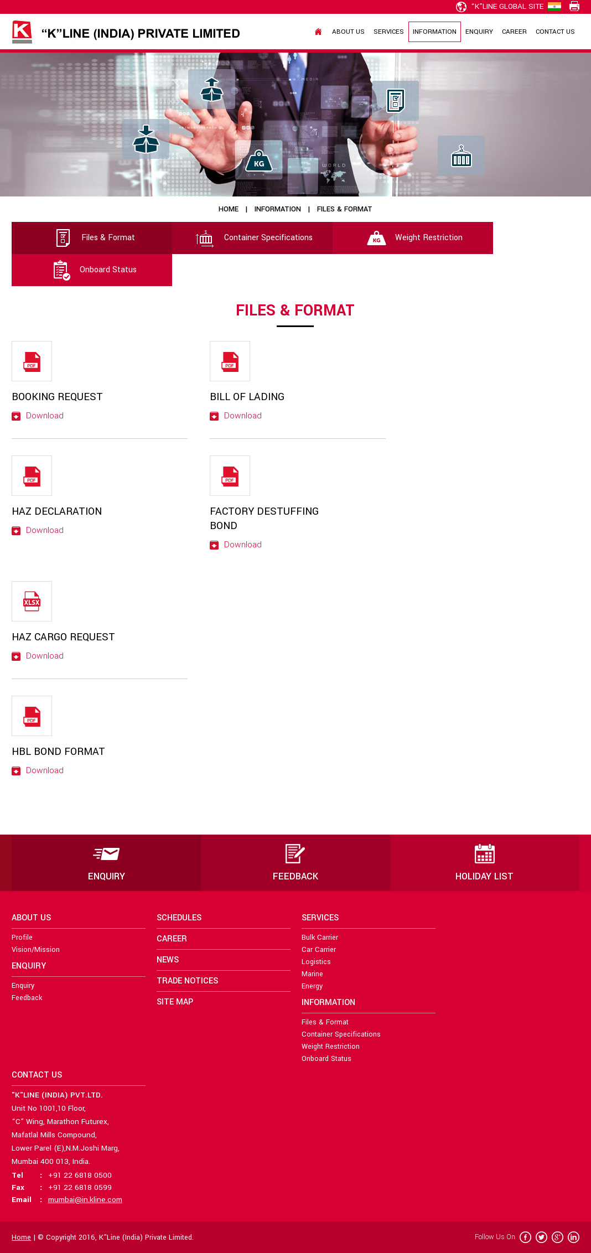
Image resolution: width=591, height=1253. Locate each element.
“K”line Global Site (499, 6)
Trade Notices (187, 981)
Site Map (175, 1002)
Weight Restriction (413, 237)
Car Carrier (319, 950)
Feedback (27, 998)
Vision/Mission (36, 950)
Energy (312, 986)
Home (229, 209)
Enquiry (479, 32)
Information (435, 32)
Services (389, 32)
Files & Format (92, 237)
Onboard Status (92, 270)
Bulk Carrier (320, 938)
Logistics (316, 962)
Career (514, 32)
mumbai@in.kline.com (85, 1199)
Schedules (179, 918)
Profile (22, 938)
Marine (312, 974)
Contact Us (555, 32)
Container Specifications (252, 237)
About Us (348, 32)
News (168, 960)
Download (38, 416)
